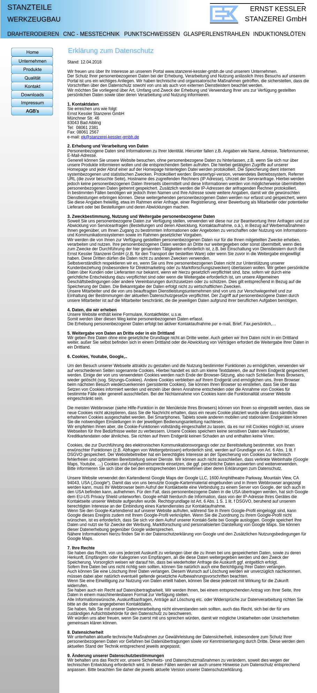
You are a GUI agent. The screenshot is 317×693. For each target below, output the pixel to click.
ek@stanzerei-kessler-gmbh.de (110, 137)
